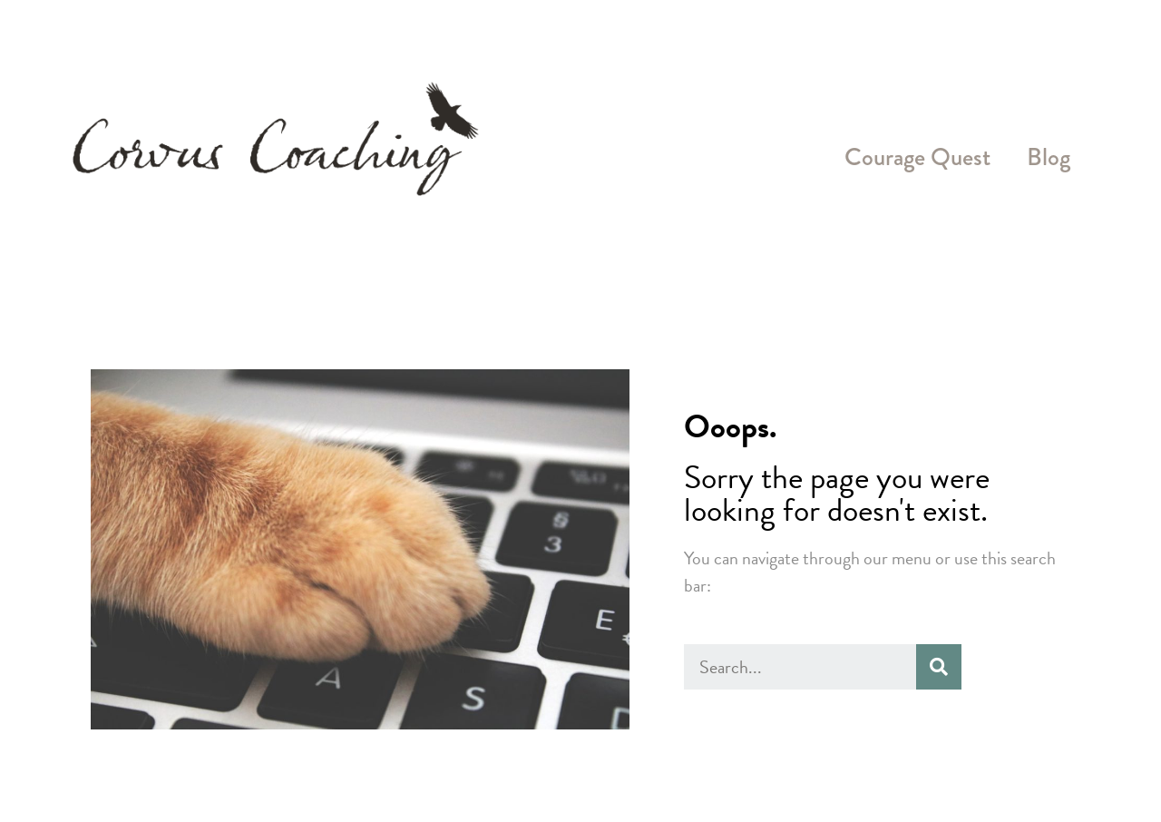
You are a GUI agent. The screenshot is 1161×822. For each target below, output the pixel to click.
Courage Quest (917, 157)
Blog (1048, 157)
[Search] (938, 667)
